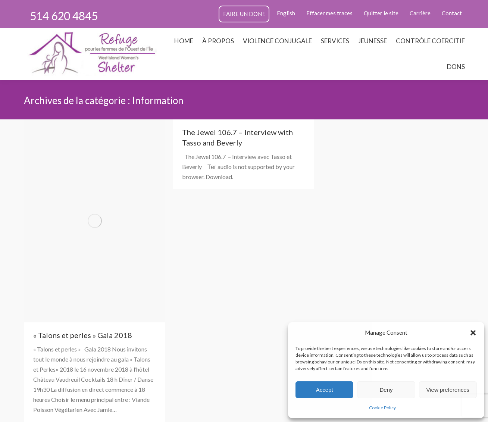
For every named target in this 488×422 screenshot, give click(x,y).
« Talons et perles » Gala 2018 (82, 335)
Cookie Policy (382, 407)
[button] (473, 333)
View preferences (448, 390)
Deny (385, 390)
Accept (324, 390)
